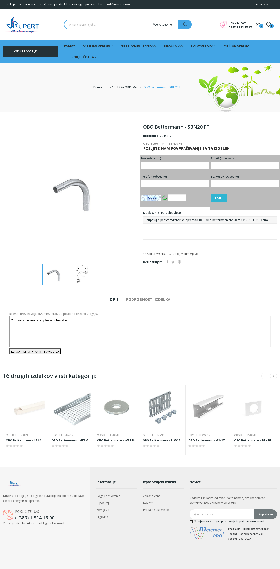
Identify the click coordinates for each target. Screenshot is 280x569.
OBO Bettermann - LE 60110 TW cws (25, 440)
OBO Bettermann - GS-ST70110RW (208, 440)
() (268, 24)
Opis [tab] (111, 299)
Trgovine (102, 517)
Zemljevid (102, 510)
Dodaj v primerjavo (183, 254)
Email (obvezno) (245, 162)
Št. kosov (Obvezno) (245, 181)
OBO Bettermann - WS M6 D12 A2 (117, 440)
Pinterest (182, 262)
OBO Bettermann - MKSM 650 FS (71, 440)
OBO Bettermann (17, 435)
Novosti (148, 503)
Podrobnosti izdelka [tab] (151, 299)
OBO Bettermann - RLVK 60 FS (162, 440)
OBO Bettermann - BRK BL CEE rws (254, 440)
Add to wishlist (154, 254)
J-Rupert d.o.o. (29, 523)
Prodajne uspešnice (156, 510)
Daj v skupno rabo (168, 262)
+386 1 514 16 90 (240, 26)
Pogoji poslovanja (108, 496)
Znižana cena (151, 496)
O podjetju (103, 503)
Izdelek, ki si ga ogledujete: (210, 217)
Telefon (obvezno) (175, 181)
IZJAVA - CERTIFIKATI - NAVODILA (35, 351)
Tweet (174, 262)
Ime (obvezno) (175, 162)
